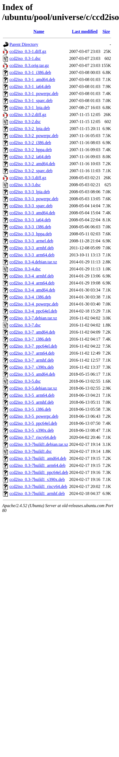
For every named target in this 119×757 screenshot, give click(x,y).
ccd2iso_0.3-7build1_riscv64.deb (38, 486)
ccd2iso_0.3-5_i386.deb (30, 409)
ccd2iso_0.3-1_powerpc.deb (33, 93)
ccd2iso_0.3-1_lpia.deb (29, 107)
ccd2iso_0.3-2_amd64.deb (32, 163)
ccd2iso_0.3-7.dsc (25, 325)
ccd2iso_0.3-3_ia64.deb (30, 220)
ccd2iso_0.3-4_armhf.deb (31, 276)
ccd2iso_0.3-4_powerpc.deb (33, 304)
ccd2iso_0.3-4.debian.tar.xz (33, 262)
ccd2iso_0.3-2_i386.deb (30, 142)
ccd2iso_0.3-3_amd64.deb (32, 213)
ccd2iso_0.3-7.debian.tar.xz (33, 318)
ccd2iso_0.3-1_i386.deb (30, 72)
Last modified (85, 31)
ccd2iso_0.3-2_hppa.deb (30, 149)
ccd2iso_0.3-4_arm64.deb (31, 283)
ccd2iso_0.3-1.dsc (25, 58)
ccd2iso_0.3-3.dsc (25, 184)
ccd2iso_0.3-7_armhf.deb (31, 360)
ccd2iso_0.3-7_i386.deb (30, 339)
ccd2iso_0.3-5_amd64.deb (32, 374)
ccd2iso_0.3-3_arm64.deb (31, 255)
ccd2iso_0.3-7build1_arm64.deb (37, 465)
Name (38, 31)
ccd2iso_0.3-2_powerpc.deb (33, 135)
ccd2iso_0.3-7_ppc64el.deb (33, 346)
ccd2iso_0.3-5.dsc (25, 381)
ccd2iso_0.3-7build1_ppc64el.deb (38, 472)
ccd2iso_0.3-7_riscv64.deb (32, 437)
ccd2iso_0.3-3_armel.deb (31, 241)
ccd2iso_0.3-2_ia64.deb (30, 156)
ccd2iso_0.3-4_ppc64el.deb (33, 311)
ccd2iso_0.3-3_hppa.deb (30, 234)
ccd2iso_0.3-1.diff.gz (27, 51)
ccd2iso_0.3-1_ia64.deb (30, 86)
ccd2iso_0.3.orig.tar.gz (29, 65)
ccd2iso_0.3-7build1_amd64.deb (37, 458)
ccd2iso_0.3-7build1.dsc (30, 451)
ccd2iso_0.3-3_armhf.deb (31, 248)
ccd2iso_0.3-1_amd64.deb (32, 79)
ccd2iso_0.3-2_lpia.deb (29, 128)
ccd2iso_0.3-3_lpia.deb (29, 191)
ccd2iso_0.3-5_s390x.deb (31, 430)
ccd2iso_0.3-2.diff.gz (27, 114)
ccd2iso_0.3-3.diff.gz (27, 177)
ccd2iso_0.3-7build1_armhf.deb (37, 493)
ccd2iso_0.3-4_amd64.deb (32, 290)
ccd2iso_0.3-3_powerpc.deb (33, 198)
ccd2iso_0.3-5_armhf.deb (31, 402)
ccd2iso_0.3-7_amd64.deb (32, 332)
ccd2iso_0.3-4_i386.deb (30, 297)
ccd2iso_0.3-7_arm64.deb (31, 353)
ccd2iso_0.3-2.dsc (25, 121)
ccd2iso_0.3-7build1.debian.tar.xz (38, 444)
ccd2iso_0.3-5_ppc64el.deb (33, 423)
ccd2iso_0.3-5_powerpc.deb (33, 416)
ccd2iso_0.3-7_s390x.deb (31, 367)
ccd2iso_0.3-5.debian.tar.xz (33, 388)
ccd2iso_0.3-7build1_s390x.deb (37, 479)
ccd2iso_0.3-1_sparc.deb (30, 100)
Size (106, 31)
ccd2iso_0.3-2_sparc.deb (30, 170)
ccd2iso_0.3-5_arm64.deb (31, 395)
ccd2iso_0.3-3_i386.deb (30, 227)
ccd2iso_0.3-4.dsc (25, 269)
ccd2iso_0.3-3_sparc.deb (30, 205)
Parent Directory (23, 44)
